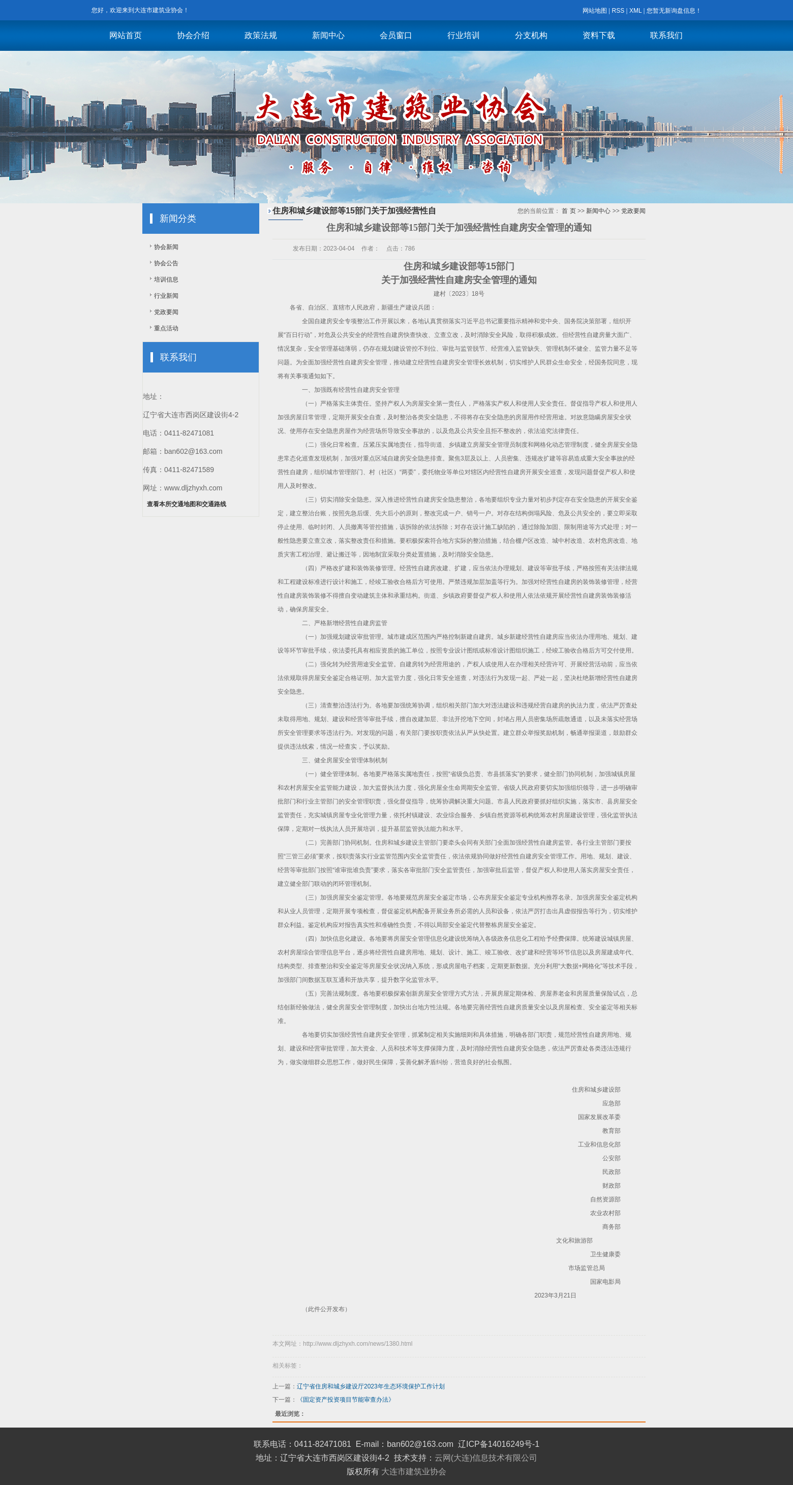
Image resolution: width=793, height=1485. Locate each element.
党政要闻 (166, 312)
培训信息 (166, 279)
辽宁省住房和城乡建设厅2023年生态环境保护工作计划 (371, 1386)
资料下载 (599, 35)
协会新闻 (166, 247)
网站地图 (595, 10)
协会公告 (166, 263)
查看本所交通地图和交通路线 (186, 504)
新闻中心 (328, 35)
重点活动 (166, 328)
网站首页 (125, 35)
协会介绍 (193, 35)
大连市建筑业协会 (413, 1471)
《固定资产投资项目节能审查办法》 (345, 1399)
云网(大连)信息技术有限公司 (486, 1457)
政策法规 (261, 35)
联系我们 (666, 35)
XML (635, 10)
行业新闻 (166, 295)
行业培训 (463, 35)
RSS (618, 10)
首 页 (568, 210)
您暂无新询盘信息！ (674, 10)
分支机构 (531, 35)
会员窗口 (396, 35)
